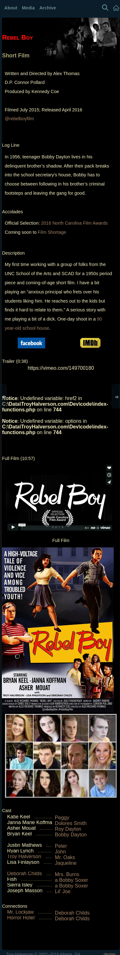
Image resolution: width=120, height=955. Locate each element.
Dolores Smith (71, 823)
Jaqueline (66, 863)
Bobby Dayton (71, 834)
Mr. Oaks (65, 857)
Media (28, 7)
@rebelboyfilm (19, 118)
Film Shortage (52, 232)
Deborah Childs (24, 873)
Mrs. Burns (67, 874)
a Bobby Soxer (71, 880)
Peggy (62, 817)
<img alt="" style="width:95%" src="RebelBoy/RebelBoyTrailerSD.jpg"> (61, 416)
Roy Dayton (68, 829)
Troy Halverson (24, 856)
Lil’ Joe (62, 891)
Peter (61, 846)
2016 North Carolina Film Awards (74, 223)
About (11, 7)
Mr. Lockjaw (20, 912)
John (60, 851)
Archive (47, 7)
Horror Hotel (20, 917)
